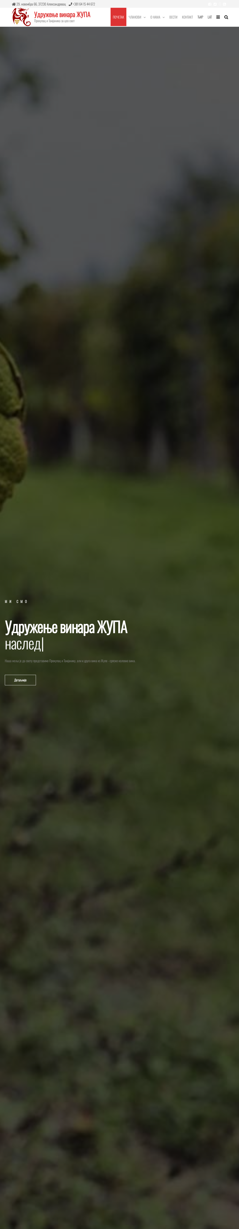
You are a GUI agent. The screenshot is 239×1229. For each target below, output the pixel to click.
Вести (173, 16)
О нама (155, 16)
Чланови (135, 16)
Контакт (187, 16)
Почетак (118, 16)
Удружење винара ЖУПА (62, 14)
